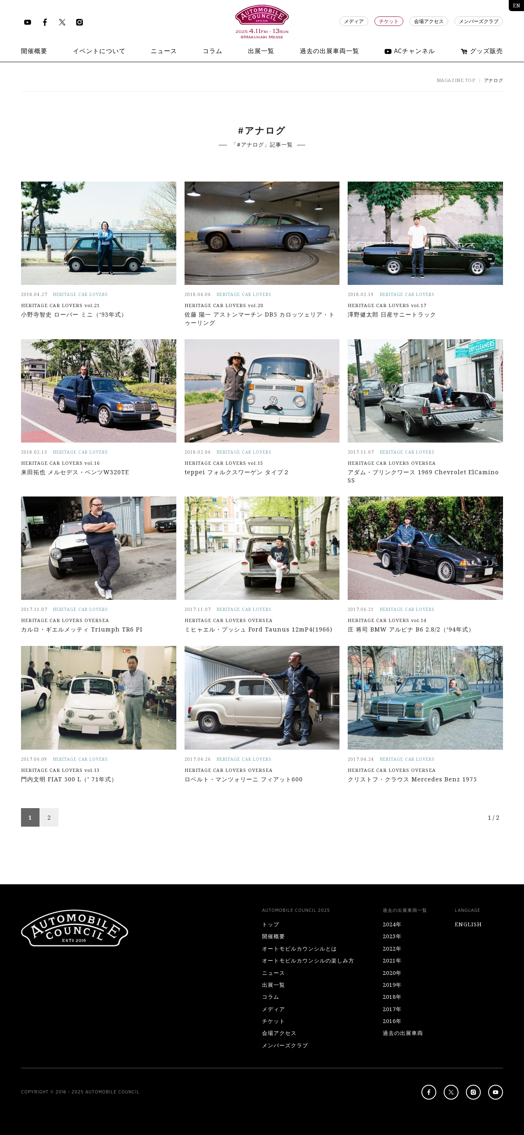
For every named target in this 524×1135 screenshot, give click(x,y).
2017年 (392, 1009)
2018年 (392, 996)
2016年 (392, 1021)
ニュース (273, 973)
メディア (354, 21)
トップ (270, 924)
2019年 (392, 984)
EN (516, 5)
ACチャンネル (409, 51)
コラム (270, 996)
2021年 (392, 960)
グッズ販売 (482, 51)
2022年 (392, 948)
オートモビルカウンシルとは (299, 948)
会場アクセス (429, 21)
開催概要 (273, 936)
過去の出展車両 (403, 1033)
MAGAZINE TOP (456, 80)
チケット (389, 21)
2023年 (392, 936)
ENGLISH (468, 924)
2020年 (392, 973)
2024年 (392, 924)
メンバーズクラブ (478, 21)
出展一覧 (273, 984)
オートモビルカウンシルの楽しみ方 (308, 960)
